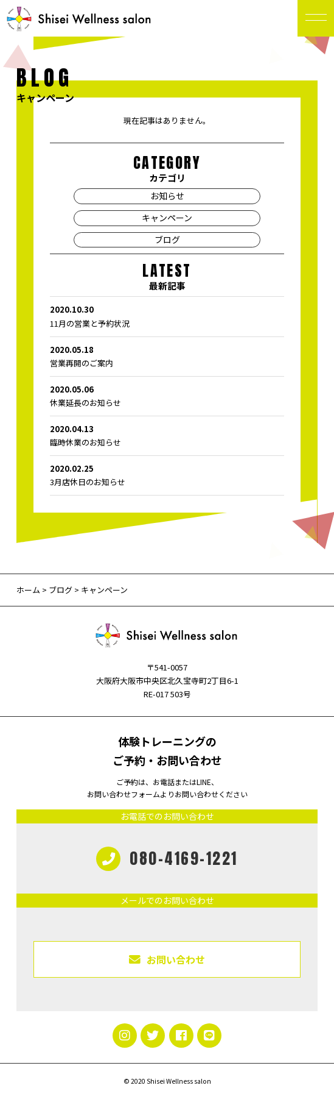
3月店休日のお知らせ (167, 475)
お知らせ (167, 196)
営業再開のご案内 (167, 356)
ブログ (167, 239)
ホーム (29, 589)
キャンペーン (167, 218)
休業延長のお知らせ (167, 395)
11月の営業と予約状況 (167, 316)
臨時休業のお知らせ (167, 435)
